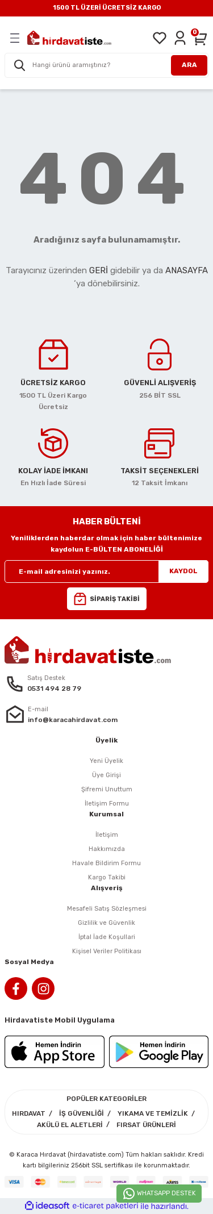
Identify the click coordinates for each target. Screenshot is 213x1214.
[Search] (106, 65)
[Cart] (200, 38)
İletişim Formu (107, 803)
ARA (189, 65)
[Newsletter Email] (106, 571)
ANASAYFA (186, 270)
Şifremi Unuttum (106, 789)
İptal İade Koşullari (106, 937)
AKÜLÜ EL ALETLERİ (70, 1125)
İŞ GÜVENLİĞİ (81, 1113)
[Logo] (69, 38)
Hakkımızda (107, 849)
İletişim (106, 834)
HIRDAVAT (28, 1113)
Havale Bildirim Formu (106, 863)
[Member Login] (180, 38)
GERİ (98, 270)
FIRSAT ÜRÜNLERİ (146, 1125)
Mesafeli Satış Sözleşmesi (107, 908)
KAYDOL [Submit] (183, 571)
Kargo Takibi (107, 877)
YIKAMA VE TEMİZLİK (153, 1113)
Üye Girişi (106, 775)
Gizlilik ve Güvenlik (106, 923)
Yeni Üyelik (106, 761)
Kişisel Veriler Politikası (106, 951)
